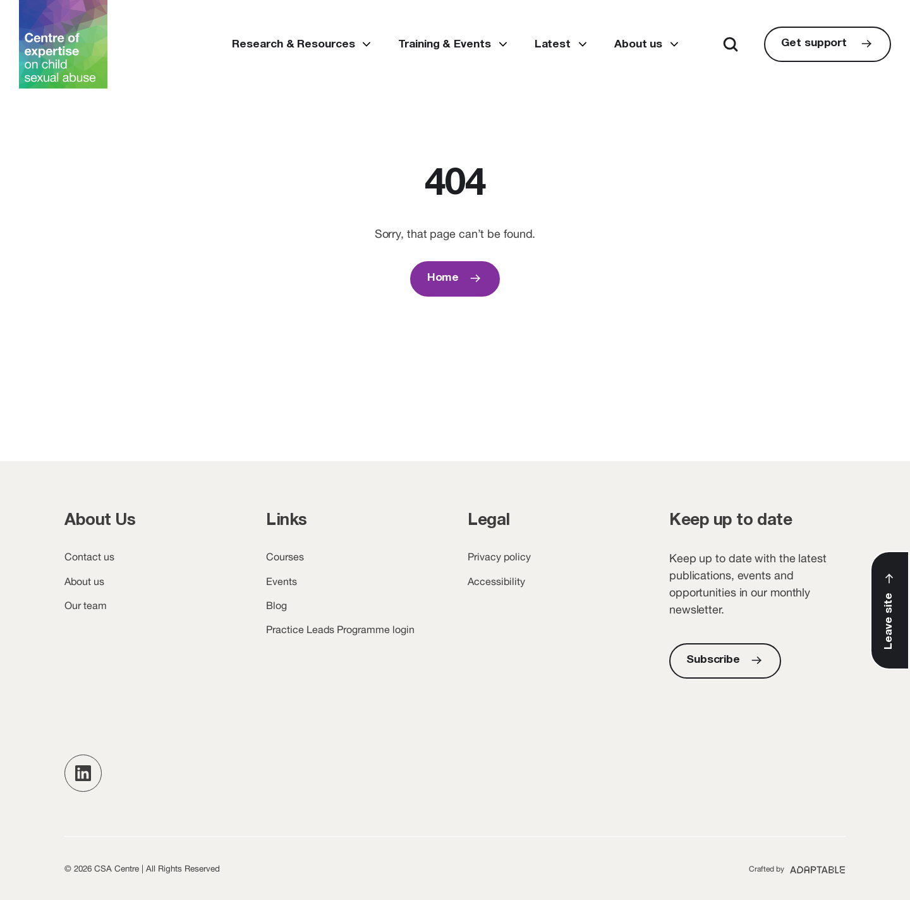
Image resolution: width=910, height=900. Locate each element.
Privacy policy (499, 556)
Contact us (89, 556)
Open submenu (366, 44)
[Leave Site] (889, 610)
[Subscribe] (725, 661)
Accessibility (496, 581)
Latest (553, 44)
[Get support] (827, 44)
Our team (85, 605)
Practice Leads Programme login (340, 629)
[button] (83, 773)
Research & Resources (293, 44)
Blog (276, 605)
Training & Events (444, 44)
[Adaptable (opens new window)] (797, 868)
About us (638, 44)
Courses (285, 556)
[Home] (455, 279)
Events (281, 581)
